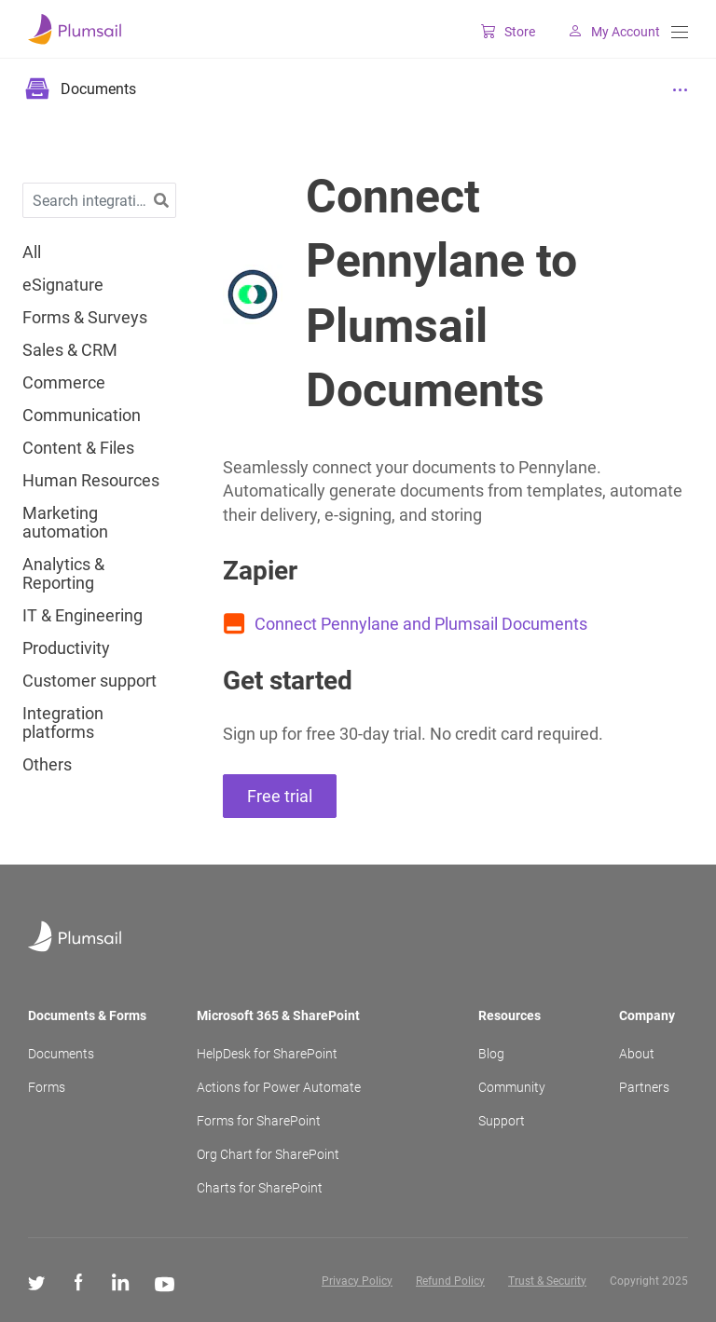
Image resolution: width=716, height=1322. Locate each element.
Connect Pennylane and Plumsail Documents (421, 624)
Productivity (66, 648)
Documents (61, 1053)
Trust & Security (547, 1281)
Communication (81, 415)
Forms (46, 1087)
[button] (161, 201)
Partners (644, 1087)
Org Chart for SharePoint (268, 1154)
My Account (606, 31)
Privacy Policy (357, 1281)
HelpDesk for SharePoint (267, 1053)
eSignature (62, 285)
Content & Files (78, 448)
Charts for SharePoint (260, 1187)
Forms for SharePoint (259, 1120)
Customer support (89, 681)
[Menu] (679, 32)
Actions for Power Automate (279, 1087)
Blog (491, 1053)
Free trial (279, 796)
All (31, 252)
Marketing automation (65, 522)
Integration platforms (62, 723)
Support (501, 1120)
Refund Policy (450, 1281)
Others (47, 765)
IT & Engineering (82, 615)
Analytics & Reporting (63, 574)
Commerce (63, 383)
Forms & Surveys (84, 317)
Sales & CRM (69, 350)
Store (501, 31)
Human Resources (90, 480)
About (636, 1053)
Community (511, 1087)
